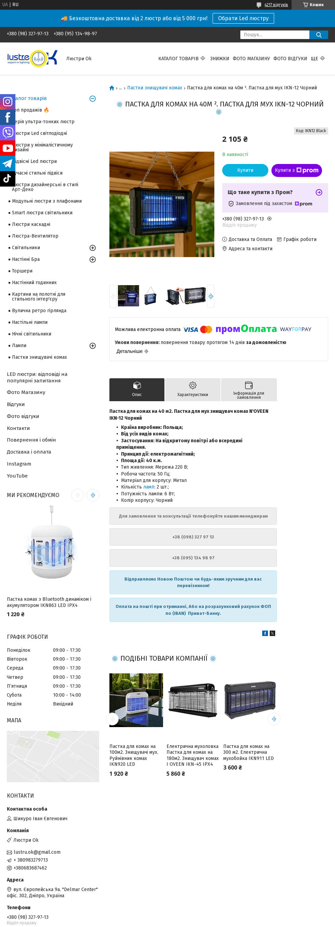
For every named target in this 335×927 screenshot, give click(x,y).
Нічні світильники (31, 334)
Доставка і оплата (29, 452)
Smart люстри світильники (42, 213)
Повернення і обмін (31, 440)
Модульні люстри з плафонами (47, 201)
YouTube (17, 476)
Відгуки (16, 404)
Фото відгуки (290, 59)
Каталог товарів (178, 59)
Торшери (22, 271)
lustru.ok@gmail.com (37, 852)
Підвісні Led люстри (34, 161)
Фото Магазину (26, 392)
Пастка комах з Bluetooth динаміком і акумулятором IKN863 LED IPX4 (49, 602)
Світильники (26, 248)
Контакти (18, 428)
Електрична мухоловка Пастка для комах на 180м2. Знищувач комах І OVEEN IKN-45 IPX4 (192, 755)
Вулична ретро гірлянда (39, 311)
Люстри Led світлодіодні (39, 133)
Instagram (19, 464)
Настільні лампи (30, 322)
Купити (245, 170)
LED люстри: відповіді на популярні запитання (37, 377)
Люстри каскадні (31, 224)
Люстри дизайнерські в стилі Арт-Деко (45, 187)
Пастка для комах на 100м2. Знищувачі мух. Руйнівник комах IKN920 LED (133, 755)
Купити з (297, 170)
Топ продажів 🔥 (30, 110)
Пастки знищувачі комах (154, 88)
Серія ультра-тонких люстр (43, 122)
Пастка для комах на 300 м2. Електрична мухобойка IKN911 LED (248, 752)
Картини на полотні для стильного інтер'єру (38, 296)
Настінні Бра (26, 259)
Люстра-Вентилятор (35, 236)
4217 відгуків (276, 4)
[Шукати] (318, 34)
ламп (148, 487)
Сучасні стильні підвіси (37, 173)
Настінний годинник (34, 282)
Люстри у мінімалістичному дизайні (42, 147)
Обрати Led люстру (243, 18)
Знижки (219, 59)
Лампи (19, 345)
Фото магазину (251, 59)
